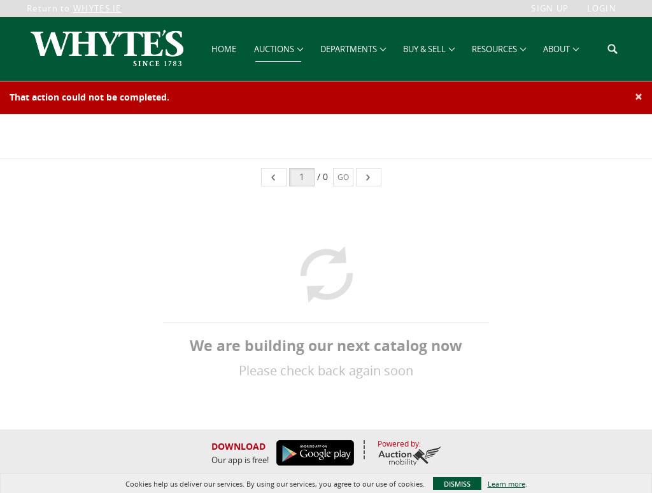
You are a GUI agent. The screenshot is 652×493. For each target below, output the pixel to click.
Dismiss (457, 484)
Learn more (506, 484)
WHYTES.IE (97, 8)
